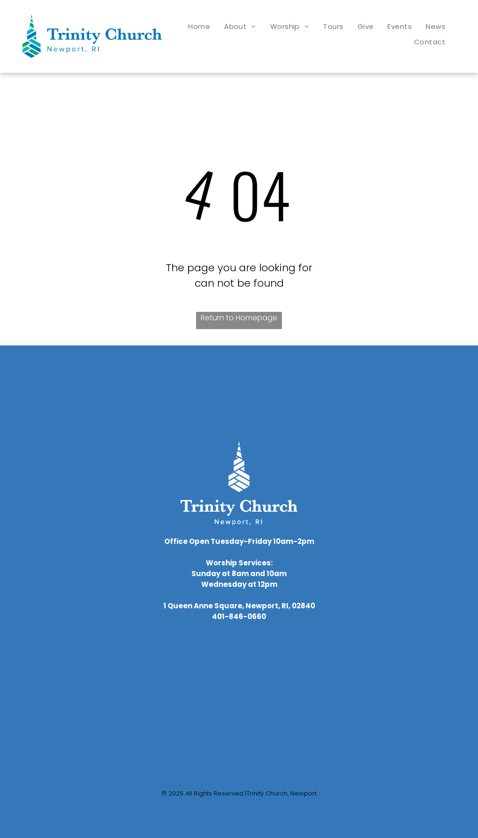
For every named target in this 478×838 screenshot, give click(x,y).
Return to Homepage (239, 317)
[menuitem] (199, 26)
